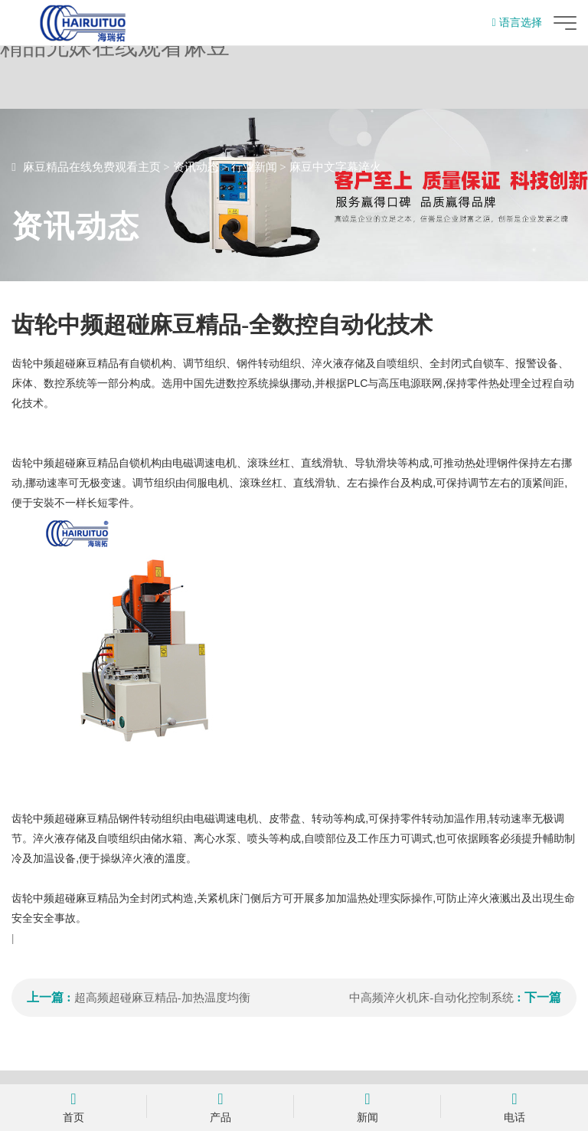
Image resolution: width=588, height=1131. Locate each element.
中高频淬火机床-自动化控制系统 (431, 998)
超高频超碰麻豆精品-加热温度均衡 (162, 998)
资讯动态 (196, 167)
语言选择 (517, 22)
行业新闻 (254, 167)
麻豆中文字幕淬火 (335, 167)
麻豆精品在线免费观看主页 (92, 167)
